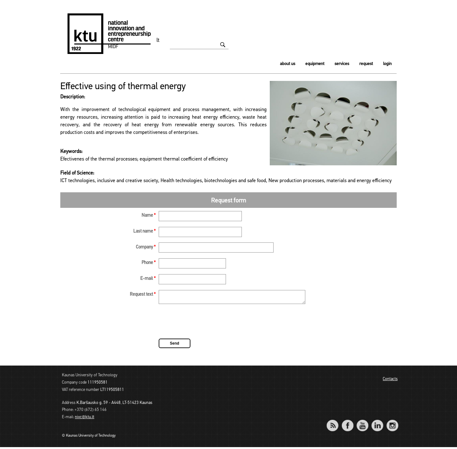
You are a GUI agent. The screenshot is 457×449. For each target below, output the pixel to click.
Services (341, 64)
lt (158, 40)
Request (366, 64)
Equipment (314, 64)
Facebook (347, 423)
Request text (143, 294)
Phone (149, 263)
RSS (335, 423)
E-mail (148, 278)
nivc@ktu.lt (84, 419)
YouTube (362, 423)
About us (287, 64)
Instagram (392, 423)
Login (387, 64)
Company (146, 247)
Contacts (390, 381)
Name (149, 215)
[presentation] (207, 324)
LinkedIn (377, 423)
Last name (144, 231)
